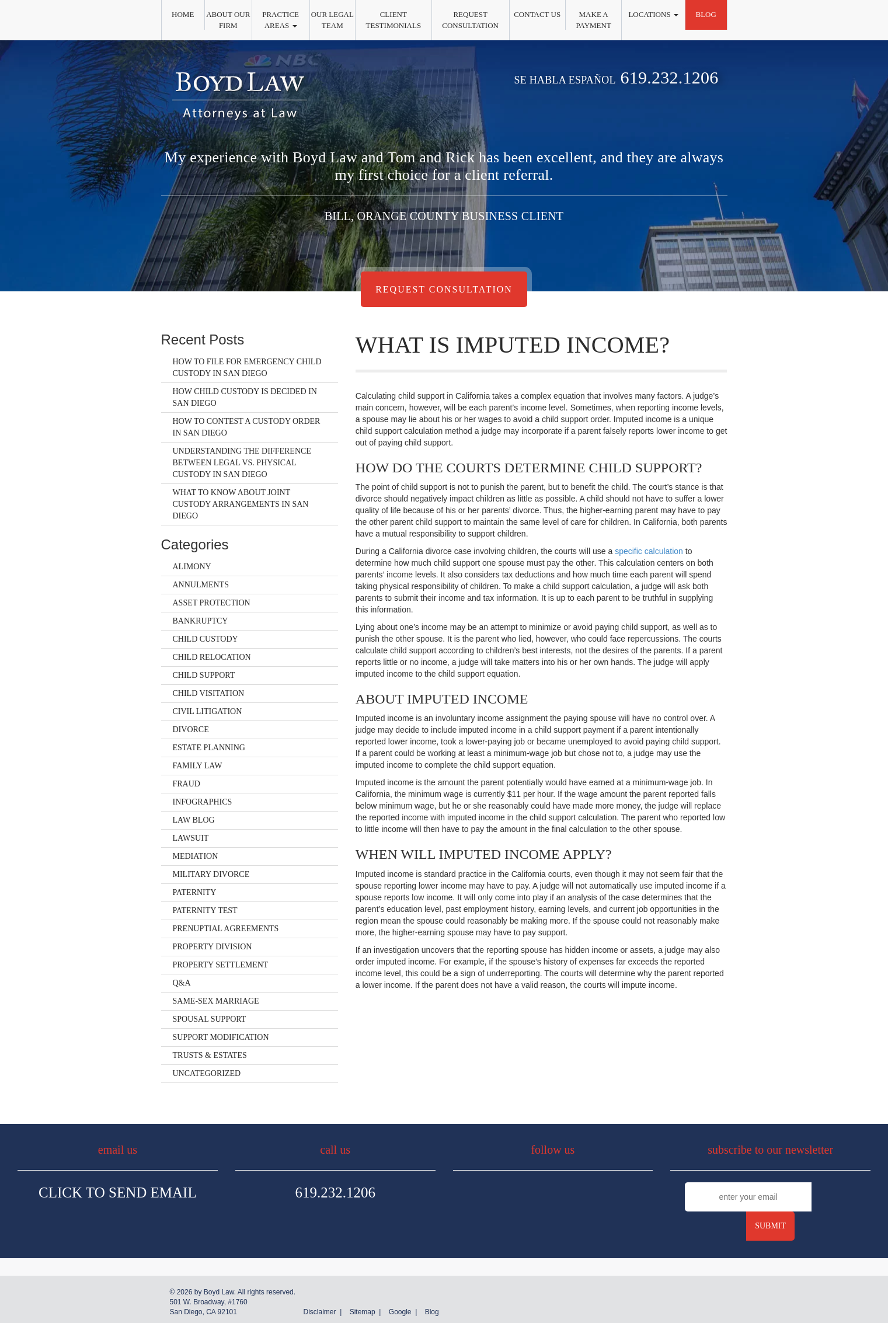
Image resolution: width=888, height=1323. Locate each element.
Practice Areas (280, 20)
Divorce (191, 729)
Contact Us (537, 14)
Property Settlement (221, 964)
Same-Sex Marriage (216, 1001)
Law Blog (194, 820)
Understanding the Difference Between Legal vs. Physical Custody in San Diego (242, 463)
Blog (705, 14)
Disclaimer (319, 1312)
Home (183, 14)
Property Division (212, 946)
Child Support (204, 675)
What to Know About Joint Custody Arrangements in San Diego (241, 504)
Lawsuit (191, 838)
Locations (653, 14)
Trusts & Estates (210, 1055)
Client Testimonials (394, 20)
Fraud (186, 783)
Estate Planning (209, 747)
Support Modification (221, 1037)
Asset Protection (211, 602)
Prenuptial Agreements (226, 928)
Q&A (182, 983)
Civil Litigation (207, 711)
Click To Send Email (118, 1192)
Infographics (202, 802)
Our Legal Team (332, 20)
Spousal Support (209, 1019)
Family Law (197, 765)
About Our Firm (228, 20)
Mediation (195, 856)
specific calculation (649, 551)
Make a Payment (593, 20)
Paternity (195, 892)
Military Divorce (211, 874)
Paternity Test (205, 910)
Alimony (192, 566)
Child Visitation (209, 693)
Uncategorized (207, 1073)
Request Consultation (470, 20)
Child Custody (205, 639)
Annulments (201, 584)
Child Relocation (212, 657)
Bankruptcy (200, 621)
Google (400, 1312)
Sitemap (362, 1312)
